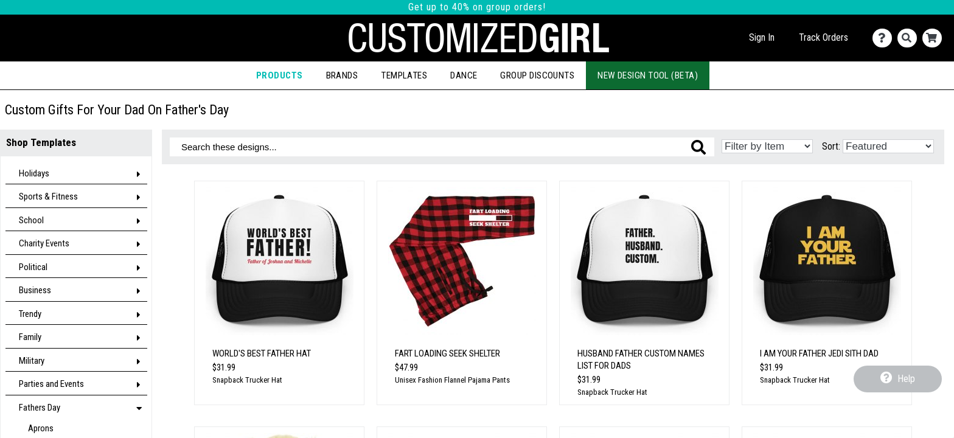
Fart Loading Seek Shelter (447, 353)
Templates (404, 75)
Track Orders (823, 37)
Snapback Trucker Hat (247, 379)
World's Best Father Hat (261, 353)
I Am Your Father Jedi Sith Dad (819, 353)
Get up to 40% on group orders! (477, 7)
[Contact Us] (884, 38)
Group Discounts (537, 75)
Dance (463, 75)
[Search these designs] (442, 146)
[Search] (909, 38)
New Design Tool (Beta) (647, 75)
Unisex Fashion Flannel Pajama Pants (452, 379)
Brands (342, 75)
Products (279, 75)
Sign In (762, 37)
